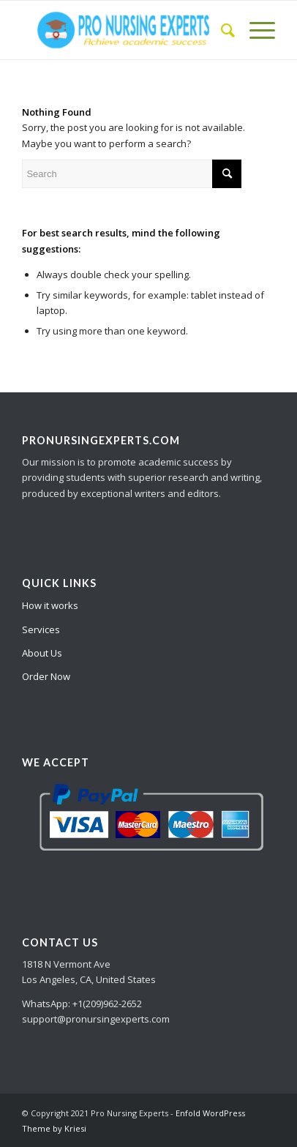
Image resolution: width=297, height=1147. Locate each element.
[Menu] (255, 30)
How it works (50, 605)
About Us (42, 653)
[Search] (220, 30)
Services (41, 629)
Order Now (46, 676)
